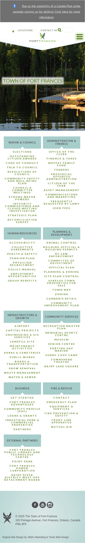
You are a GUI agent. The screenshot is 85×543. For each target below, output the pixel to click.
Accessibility (22, 242)
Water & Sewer (22, 377)
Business (22, 388)
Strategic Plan (22, 215)
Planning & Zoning (61, 271)
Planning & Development (61, 233)
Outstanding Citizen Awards (22, 157)
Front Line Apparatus (62, 421)
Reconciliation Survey (22, 221)
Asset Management (62, 190)
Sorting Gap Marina (61, 349)
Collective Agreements (22, 248)
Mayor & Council (22, 142)
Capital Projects (22, 330)
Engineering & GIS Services (22, 336)
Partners (22, 429)
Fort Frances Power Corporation (22, 468)
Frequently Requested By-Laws (62, 202)
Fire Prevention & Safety (62, 414)
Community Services (61, 316)
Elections (22, 151)
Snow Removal (22, 368)
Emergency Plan (62, 402)
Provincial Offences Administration (61, 176)
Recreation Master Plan (61, 327)
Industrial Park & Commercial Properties (22, 422)
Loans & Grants (22, 415)
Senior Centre (61, 343)
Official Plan (62, 267)
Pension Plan (22, 258)
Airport (22, 325)
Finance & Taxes (62, 158)
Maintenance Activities (22, 347)
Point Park (22, 461)
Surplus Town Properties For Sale (61, 283)
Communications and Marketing (62, 195)
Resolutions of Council (22, 173)
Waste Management (22, 372)
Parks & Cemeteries (22, 352)
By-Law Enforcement (61, 255)
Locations (22, 30)
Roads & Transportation (22, 362)
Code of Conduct (22, 162)
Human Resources (22, 233)
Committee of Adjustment (61, 262)
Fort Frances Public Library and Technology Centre (22, 453)
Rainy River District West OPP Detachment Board (22, 477)
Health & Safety (22, 253)
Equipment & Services (61, 407)
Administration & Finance (61, 142)
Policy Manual (22, 269)
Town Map (61, 289)
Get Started (22, 397)
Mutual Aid (61, 426)
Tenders (61, 169)
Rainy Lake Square (61, 366)
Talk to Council (22, 167)
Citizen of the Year (61, 184)
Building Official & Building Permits (61, 248)
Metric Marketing (37, 537)
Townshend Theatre (62, 360)
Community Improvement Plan (61, 304)
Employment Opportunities (22, 275)
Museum (61, 339)
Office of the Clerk (62, 153)
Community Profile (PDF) (22, 410)
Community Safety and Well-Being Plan (22, 181)
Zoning (61, 294)
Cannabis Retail (61, 298)
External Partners (22, 440)
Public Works (22, 357)
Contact (61, 397)
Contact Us (49, 30)
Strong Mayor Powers (22, 198)
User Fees (61, 208)
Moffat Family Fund (61, 164)
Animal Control (61, 242)
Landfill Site (22, 341)
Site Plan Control (61, 276)
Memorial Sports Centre (61, 334)
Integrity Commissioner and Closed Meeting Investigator (22, 207)
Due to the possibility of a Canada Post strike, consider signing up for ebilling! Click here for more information (47, 12)
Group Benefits (22, 280)
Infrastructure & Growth (22, 316)
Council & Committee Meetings (22, 190)
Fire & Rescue (61, 388)
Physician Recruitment (22, 264)
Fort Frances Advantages (22, 403)
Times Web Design (59, 537)
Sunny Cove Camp (61, 355)
